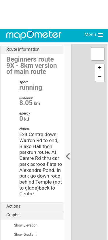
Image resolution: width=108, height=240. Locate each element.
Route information (35, 49)
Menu (94, 35)
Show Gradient (21, 235)
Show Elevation (21, 225)
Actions (35, 206)
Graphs (35, 215)
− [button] (100, 77)
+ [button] (100, 68)
